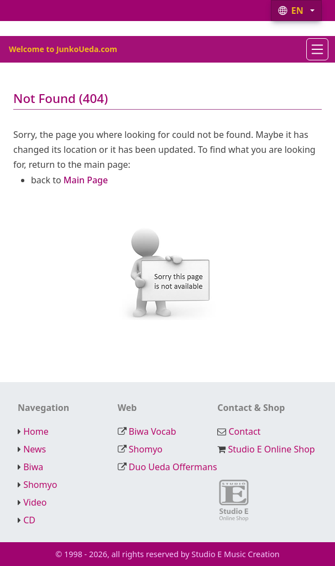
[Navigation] (317, 49)
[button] (296, 10)
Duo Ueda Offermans (173, 467)
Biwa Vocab (152, 431)
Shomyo (146, 449)
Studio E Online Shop (271, 449)
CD (29, 520)
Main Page (86, 180)
